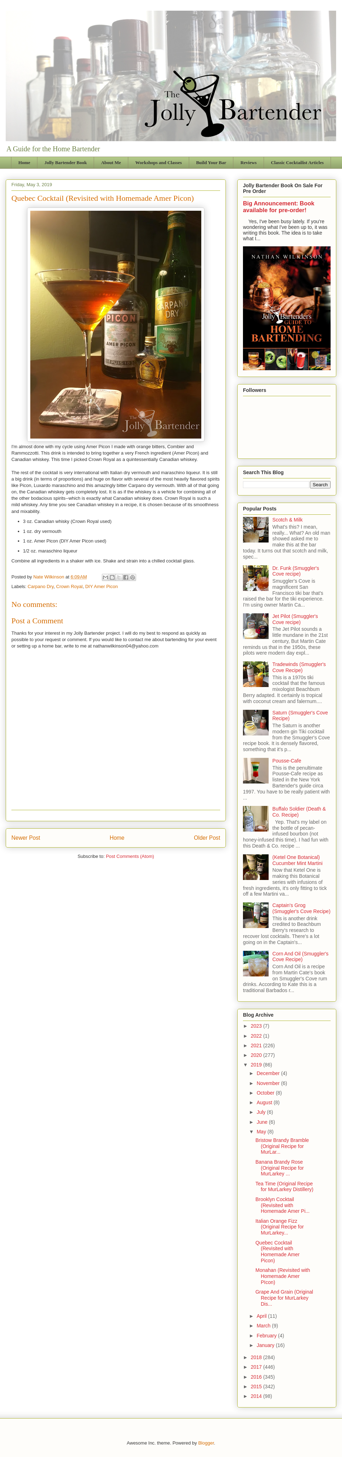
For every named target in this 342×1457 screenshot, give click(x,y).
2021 (257, 1045)
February (267, 1335)
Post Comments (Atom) (130, 856)
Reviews (248, 162)
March (264, 1325)
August (264, 1102)
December (268, 1073)
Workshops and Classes (158, 162)
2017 (257, 1367)
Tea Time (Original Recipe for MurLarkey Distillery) (284, 1187)
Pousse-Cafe (287, 761)
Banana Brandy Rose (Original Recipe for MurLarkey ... (279, 1168)
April (262, 1316)
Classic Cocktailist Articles (297, 162)
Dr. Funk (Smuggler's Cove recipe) (296, 571)
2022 (257, 1036)
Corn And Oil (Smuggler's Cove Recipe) (301, 957)
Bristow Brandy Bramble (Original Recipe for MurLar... (282, 1146)
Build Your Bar (211, 162)
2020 (257, 1055)
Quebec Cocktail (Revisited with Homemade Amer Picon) (277, 1251)
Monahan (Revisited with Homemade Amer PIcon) (282, 1276)
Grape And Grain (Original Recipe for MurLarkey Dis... (284, 1298)
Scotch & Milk (288, 520)
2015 (257, 1386)
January (266, 1345)
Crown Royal (69, 586)
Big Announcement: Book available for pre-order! (278, 206)
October (266, 1093)
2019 (257, 1065)
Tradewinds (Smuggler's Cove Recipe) (299, 667)
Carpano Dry (41, 586)
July (261, 1112)
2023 (257, 1026)
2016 (257, 1377)
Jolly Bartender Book (66, 162)
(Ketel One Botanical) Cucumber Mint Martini (298, 860)
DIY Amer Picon (101, 586)
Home (24, 162)
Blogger (206, 1443)
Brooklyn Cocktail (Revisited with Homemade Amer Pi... (282, 1205)
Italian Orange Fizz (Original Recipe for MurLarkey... (279, 1227)
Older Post (207, 838)
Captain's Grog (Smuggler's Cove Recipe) (302, 908)
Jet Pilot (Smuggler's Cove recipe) (295, 619)
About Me (111, 162)
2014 (257, 1396)
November (268, 1083)
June (262, 1122)
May (261, 1131)
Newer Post (25, 838)
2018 (257, 1357)
